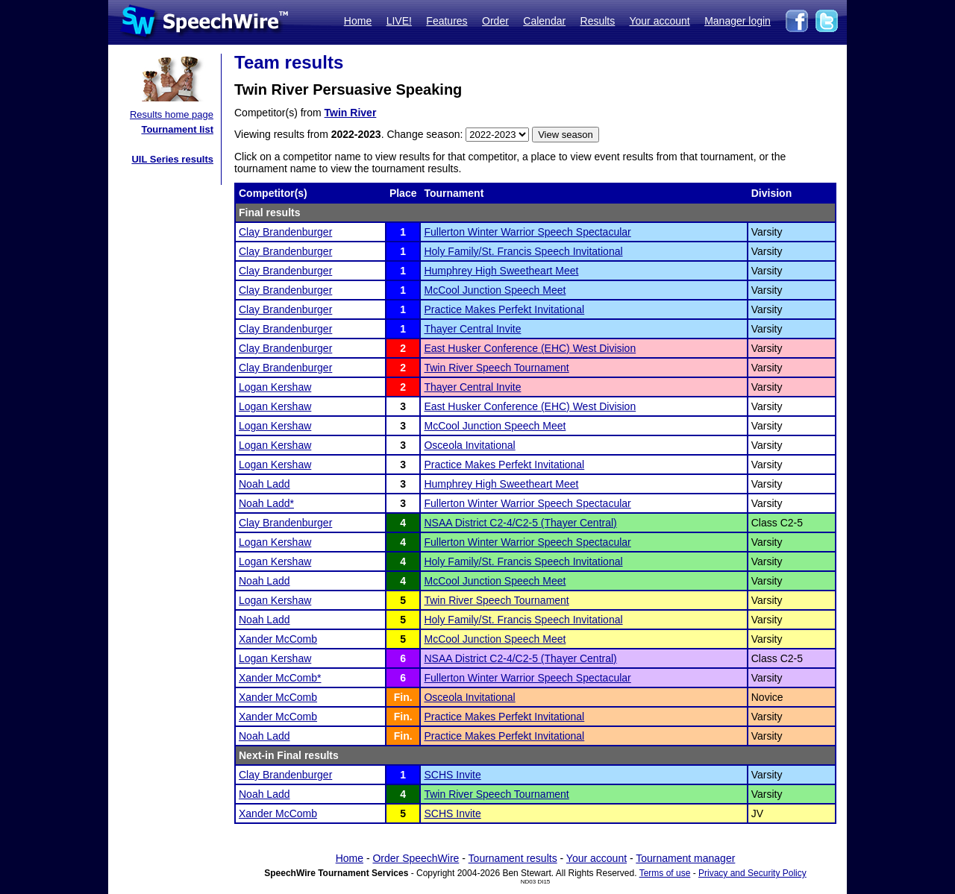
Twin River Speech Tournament (496, 368)
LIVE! (399, 21)
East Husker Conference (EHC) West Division (530, 348)
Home (358, 21)
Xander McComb (278, 639)
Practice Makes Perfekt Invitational (504, 309)
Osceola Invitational (469, 445)
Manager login (737, 21)
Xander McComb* (280, 678)
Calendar (544, 21)
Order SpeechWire (415, 858)
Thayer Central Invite (472, 329)
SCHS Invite (452, 775)
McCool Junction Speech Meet (495, 290)
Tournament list (177, 129)
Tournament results (513, 858)
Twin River (351, 113)
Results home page (171, 114)
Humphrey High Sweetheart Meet (501, 271)
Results (598, 21)
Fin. (403, 697)
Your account (659, 21)
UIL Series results (172, 159)
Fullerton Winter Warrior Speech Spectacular (527, 232)
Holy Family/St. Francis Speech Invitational (523, 251)
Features (446, 21)
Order (495, 21)
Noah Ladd (264, 484)
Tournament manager (685, 858)
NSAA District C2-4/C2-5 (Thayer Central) (520, 523)
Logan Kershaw (275, 387)
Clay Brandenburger (285, 232)
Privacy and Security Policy (752, 873)
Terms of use (665, 873)
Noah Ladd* (266, 503)
